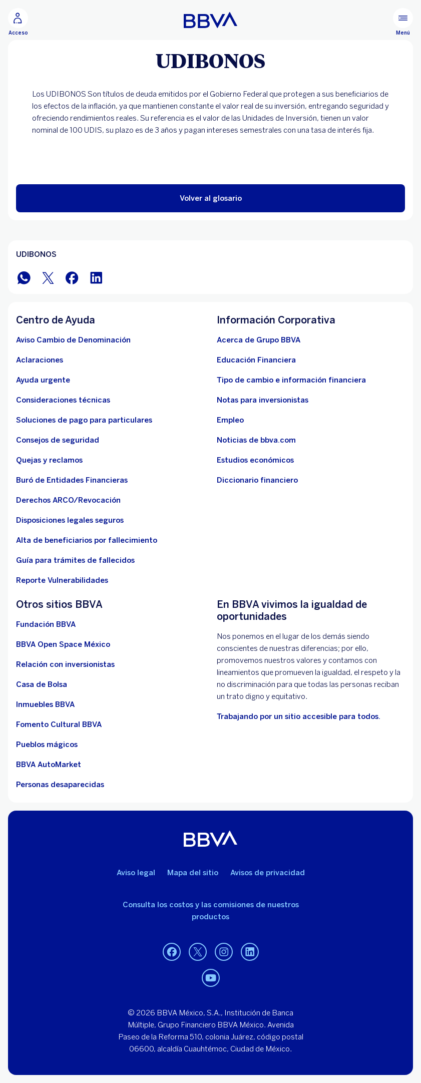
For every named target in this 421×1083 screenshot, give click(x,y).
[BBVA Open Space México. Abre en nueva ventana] (63, 644)
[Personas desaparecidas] (60, 785)
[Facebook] (172, 952)
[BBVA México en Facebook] (72, 277)
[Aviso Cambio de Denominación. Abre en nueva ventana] (73, 340)
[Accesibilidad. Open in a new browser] (298, 716)
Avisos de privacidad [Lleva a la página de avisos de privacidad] (267, 872)
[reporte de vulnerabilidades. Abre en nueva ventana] (62, 580)
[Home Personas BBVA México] (210, 20)
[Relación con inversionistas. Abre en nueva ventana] (65, 664)
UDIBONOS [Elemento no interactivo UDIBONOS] (36, 254)
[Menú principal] (403, 22)
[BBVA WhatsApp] (24, 277)
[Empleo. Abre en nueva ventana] (230, 420)
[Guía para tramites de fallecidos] (75, 560)
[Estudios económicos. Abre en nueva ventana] (255, 460)
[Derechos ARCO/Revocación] (68, 500)
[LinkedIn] (250, 952)
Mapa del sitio (192, 872)
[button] (210, 198)
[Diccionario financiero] (257, 480)
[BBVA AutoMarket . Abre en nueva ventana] (48, 765)
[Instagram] (224, 952)
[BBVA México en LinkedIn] (96, 277)
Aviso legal (136, 872)
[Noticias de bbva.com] (256, 440)
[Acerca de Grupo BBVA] (258, 340)
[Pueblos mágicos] (47, 745)
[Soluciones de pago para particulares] (84, 420)
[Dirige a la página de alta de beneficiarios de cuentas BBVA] (86, 540)
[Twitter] (198, 952)
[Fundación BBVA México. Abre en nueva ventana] (46, 624)
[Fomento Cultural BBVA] (59, 724)
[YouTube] (211, 978)
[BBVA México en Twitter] (48, 277)
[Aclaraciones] (39, 360)
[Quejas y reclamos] (49, 460)
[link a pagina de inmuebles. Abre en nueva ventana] (45, 704)
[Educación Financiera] (256, 360)
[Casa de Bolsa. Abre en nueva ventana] (41, 684)
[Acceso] (18, 22)
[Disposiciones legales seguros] (70, 520)
